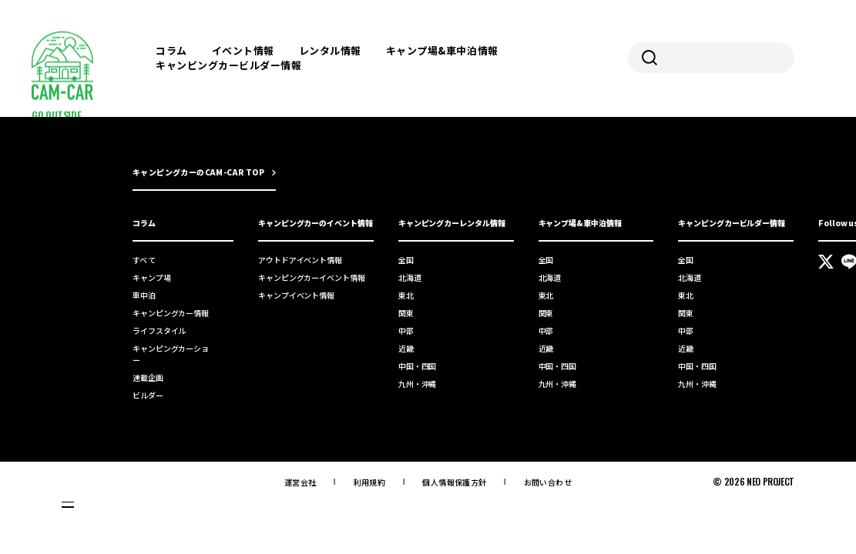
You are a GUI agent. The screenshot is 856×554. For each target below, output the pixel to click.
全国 (406, 259)
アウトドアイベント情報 (300, 259)
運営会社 (300, 482)
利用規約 (370, 482)
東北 (406, 295)
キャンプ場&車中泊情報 (442, 50)
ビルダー (148, 395)
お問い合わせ (548, 482)
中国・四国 (417, 366)
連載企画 (148, 377)
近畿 (406, 348)
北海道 (409, 277)
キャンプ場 (152, 277)
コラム (171, 50)
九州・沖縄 (417, 383)
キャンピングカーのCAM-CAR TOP (198, 172)
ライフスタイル (159, 330)
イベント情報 (243, 50)
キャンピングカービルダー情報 (228, 65)
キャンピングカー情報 (171, 313)
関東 (406, 313)
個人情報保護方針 (454, 482)
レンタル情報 (330, 50)
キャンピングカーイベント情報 (311, 277)
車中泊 (144, 295)
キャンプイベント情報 (296, 295)
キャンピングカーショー (171, 353)
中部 (406, 330)
